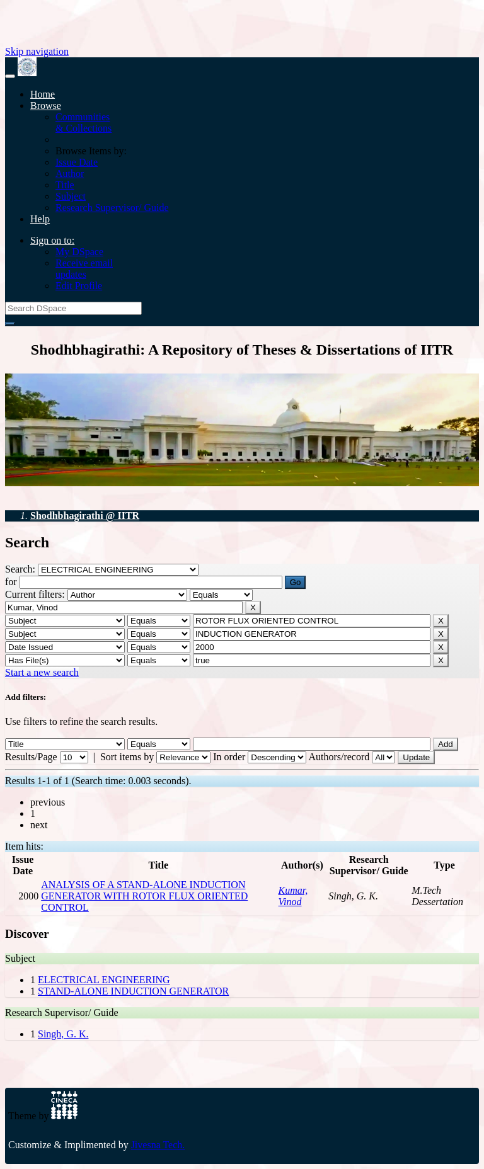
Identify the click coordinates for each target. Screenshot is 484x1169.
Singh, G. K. (63, 1034)
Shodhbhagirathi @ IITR (84, 515)
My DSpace (79, 251)
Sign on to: (52, 240)
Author (69, 173)
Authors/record (338, 756)
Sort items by (127, 756)
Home (42, 94)
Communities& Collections (83, 122)
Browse (45, 105)
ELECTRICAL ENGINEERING (104, 979)
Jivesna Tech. (158, 1144)
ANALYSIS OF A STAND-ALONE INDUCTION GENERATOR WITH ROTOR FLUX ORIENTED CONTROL (144, 896)
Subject (70, 196)
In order (229, 756)
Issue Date (76, 162)
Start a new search (42, 672)
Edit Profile (78, 285)
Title (64, 185)
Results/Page (31, 756)
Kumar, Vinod (293, 896)
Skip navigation (37, 51)
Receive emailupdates (84, 269)
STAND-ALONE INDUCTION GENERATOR (133, 991)
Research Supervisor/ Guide (112, 207)
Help (40, 219)
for (11, 581)
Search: (21, 569)
